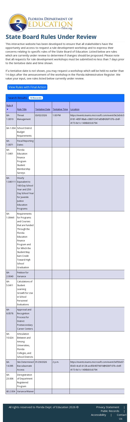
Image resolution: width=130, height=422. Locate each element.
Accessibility (98, 415)
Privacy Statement (107, 407)
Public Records (110, 411)
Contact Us (122, 416)
